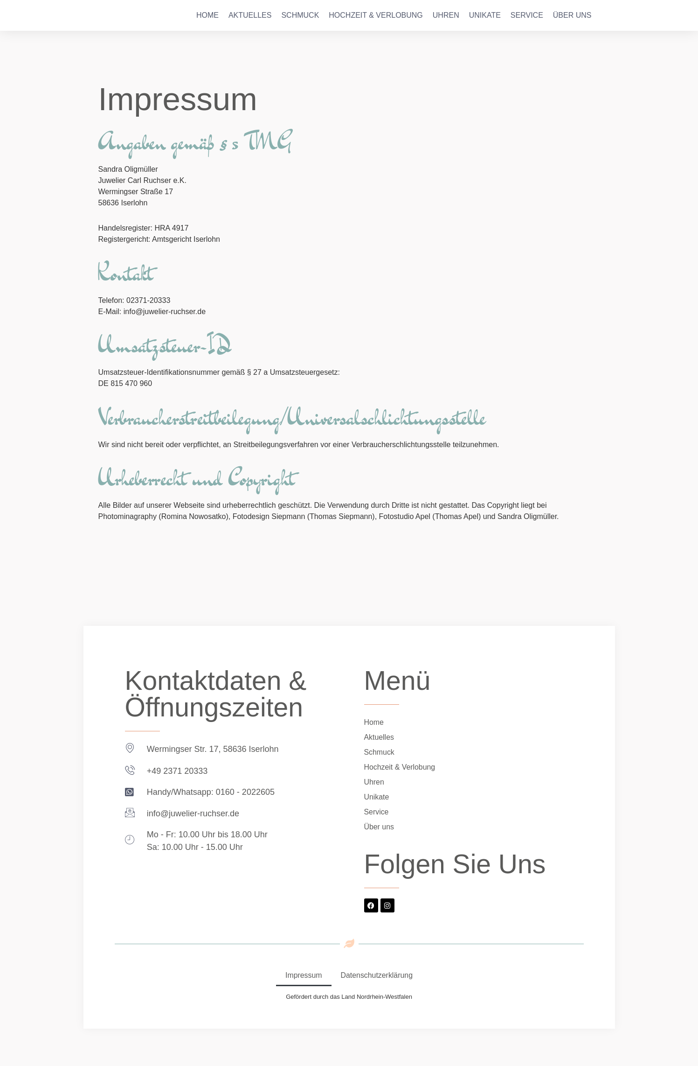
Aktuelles (249, 15)
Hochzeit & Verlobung (376, 15)
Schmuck (300, 15)
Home (207, 15)
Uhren (446, 15)
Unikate (485, 15)
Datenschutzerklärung (376, 975)
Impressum (303, 975)
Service (527, 15)
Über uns (572, 15)
